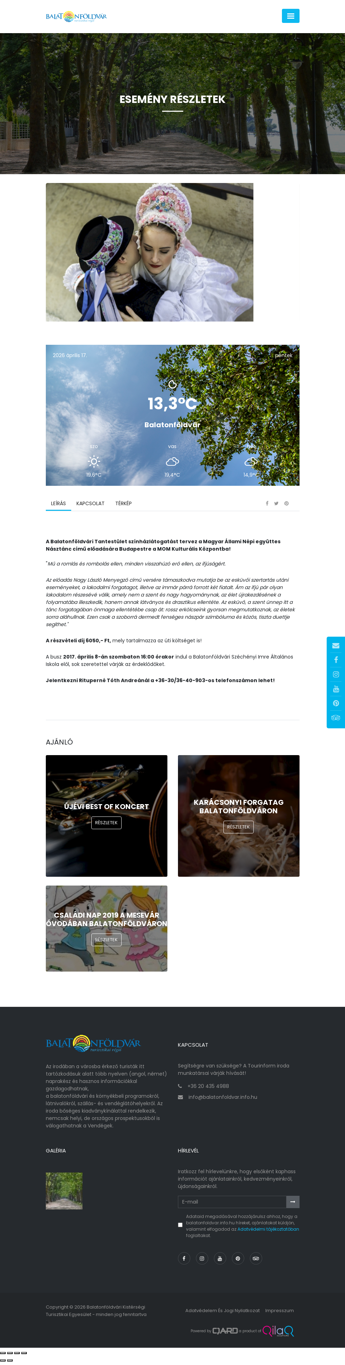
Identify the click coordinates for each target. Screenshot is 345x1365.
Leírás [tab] (58, 505)
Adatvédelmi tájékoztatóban (268, 1232)
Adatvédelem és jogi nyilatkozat (222, 1313)
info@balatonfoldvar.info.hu (223, 1099)
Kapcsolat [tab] (90, 505)
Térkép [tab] (123, 505)
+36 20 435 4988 (208, 1088)
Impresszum (279, 1313)
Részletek (106, 825)
